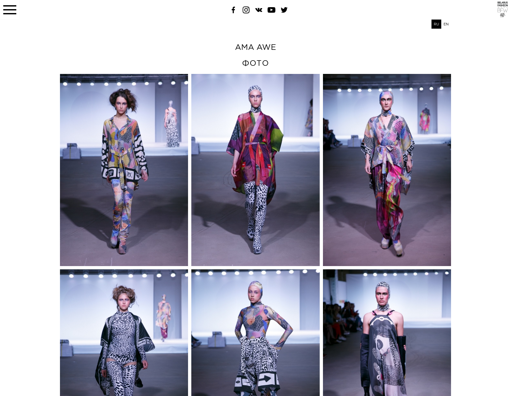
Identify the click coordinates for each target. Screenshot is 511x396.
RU (436, 24)
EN (446, 24)
